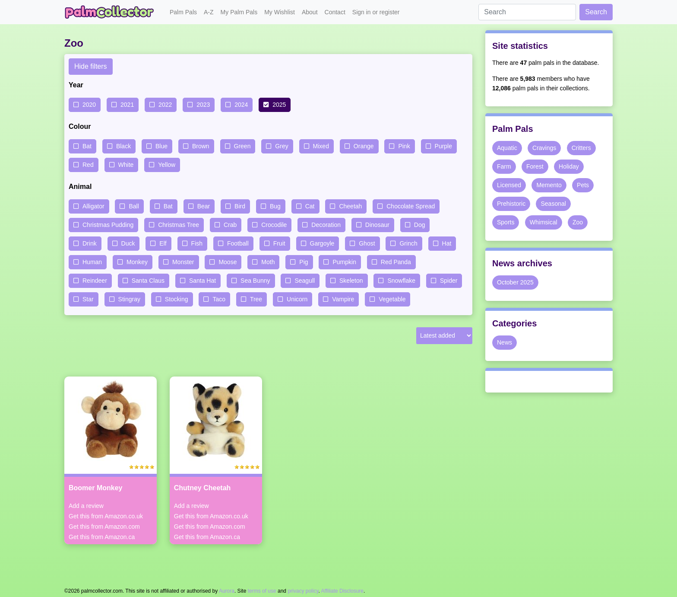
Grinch (408, 243)
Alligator (93, 206)
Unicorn (297, 299)
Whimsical (543, 222)
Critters (581, 147)
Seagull (304, 280)
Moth (268, 262)
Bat (87, 146)
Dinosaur (377, 224)
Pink (404, 146)
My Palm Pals (239, 12)
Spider (448, 280)
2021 (127, 104)
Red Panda (396, 262)
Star (88, 299)
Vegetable (392, 299)
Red (88, 164)
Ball (134, 206)
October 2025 (515, 282)
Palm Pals (183, 12)
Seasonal (553, 203)
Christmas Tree (178, 224)
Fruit (279, 243)
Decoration (326, 224)
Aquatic (507, 147)
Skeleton (351, 280)
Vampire (343, 299)
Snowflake (401, 280)
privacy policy (303, 591)
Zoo (578, 222)
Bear (203, 206)
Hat (447, 243)
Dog (419, 224)
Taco (218, 299)
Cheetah (350, 206)
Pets (583, 185)
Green (242, 146)
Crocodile (274, 224)
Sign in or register (376, 12)
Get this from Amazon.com (104, 526)
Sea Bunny (255, 280)
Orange (364, 146)
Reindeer (94, 280)
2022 (165, 104)
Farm (504, 166)
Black (123, 146)
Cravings (544, 147)
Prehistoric (511, 203)
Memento (548, 185)
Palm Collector (111, 12)
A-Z (209, 12)
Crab (230, 224)
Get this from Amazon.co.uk (106, 516)
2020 (89, 104)
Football (238, 243)
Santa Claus (148, 280)
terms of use (262, 591)
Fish (196, 243)
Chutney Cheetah (202, 488)
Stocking (176, 299)
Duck (128, 243)
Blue (161, 146)
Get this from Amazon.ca (102, 536)
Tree (256, 299)
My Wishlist (279, 12)
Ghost (367, 243)
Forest (535, 166)
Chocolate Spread (410, 206)
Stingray (129, 299)
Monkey (137, 262)
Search (596, 12)
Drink (89, 243)
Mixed (321, 146)
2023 (203, 104)
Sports (505, 222)
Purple (443, 146)
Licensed (509, 185)
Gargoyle (322, 243)
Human (92, 262)
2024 (241, 104)
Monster (183, 262)
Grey (281, 146)
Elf (162, 243)
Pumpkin (344, 262)
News (504, 342)
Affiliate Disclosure (342, 591)
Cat (310, 206)
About (310, 12)
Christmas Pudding (107, 224)
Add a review (86, 505)
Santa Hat (202, 280)
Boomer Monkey (95, 488)
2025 (279, 104)
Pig (303, 262)
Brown (200, 146)
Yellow (166, 164)
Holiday (569, 166)
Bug (275, 206)
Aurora (226, 591)
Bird (239, 206)
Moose (227, 262)
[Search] (527, 12)
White (126, 164)
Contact (335, 12)
